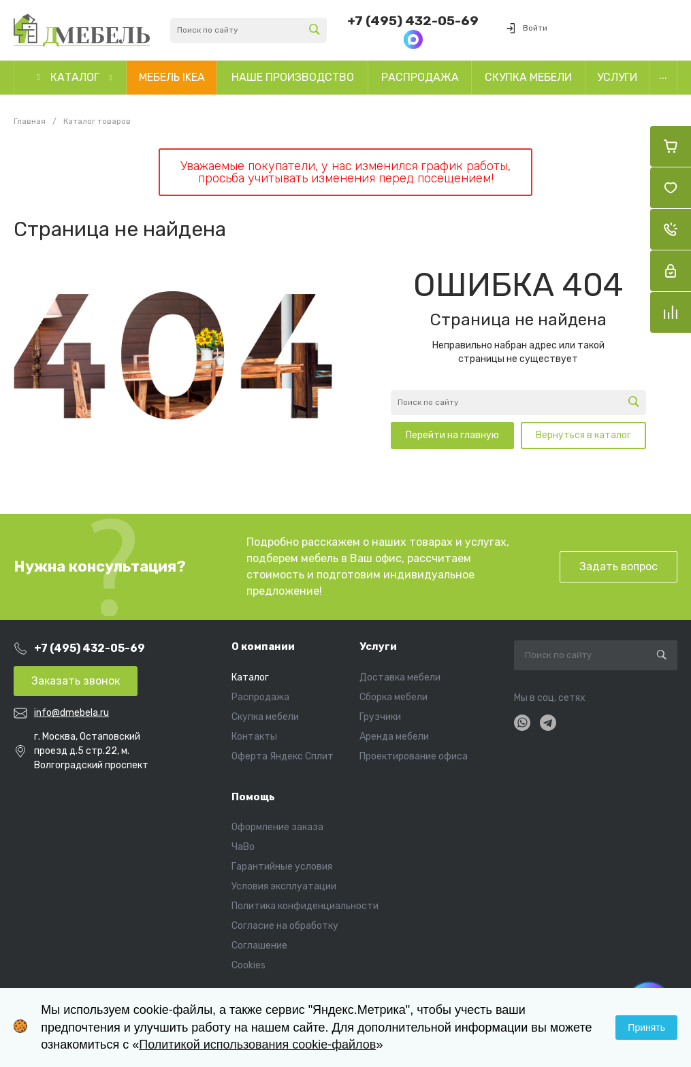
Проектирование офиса (413, 756)
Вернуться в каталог (583, 435)
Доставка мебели (399, 677)
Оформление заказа (277, 827)
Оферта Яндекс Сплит (282, 756)
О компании (263, 646)
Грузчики (380, 717)
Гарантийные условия (281, 866)
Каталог (250, 677)
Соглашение (259, 945)
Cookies (248, 965)
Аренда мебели (394, 736)
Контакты (254, 736)
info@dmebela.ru (71, 713)
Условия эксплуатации (283, 886)
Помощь (253, 797)
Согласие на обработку (284, 926)
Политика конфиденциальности (305, 906)
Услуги (378, 646)
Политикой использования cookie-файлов (257, 1044)
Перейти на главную (452, 435)
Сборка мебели (393, 697)
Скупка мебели (265, 717)
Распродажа (260, 697)
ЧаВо (243, 847)
